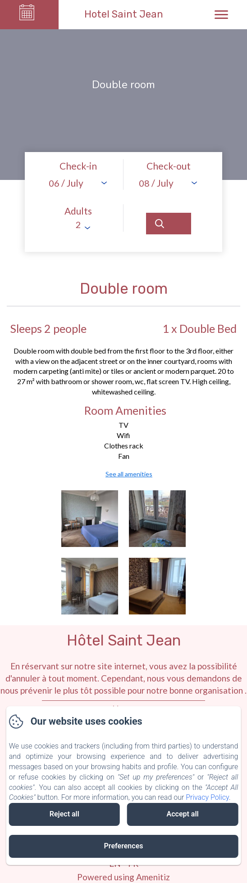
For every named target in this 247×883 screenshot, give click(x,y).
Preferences (123, 846)
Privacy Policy (207, 797)
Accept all (183, 814)
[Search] (168, 223)
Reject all (64, 814)
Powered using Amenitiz (123, 877)
